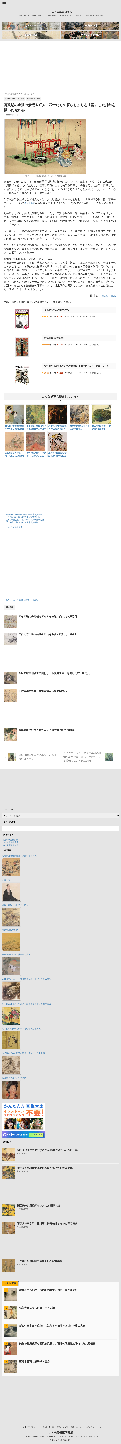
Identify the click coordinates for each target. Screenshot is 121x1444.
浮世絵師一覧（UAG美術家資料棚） (22, 532)
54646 (54, 382)
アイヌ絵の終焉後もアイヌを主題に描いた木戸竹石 (51, 626)
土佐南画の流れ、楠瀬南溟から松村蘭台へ (46, 719)
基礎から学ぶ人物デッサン (58, 319)
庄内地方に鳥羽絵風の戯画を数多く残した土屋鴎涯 (51, 650)
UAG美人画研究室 (14, 537)
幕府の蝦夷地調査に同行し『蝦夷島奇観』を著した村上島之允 (57, 695)
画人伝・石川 (11, 609)
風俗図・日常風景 (31, 609)
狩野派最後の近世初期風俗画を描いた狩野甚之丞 (42, 1208)
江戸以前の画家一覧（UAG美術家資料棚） (25, 529)
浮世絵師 (20, 609)
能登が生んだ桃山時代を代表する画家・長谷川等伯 (45, 1331)
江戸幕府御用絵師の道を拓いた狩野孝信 (37, 1301)
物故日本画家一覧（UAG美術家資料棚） (24, 524)
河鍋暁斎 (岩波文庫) (54, 347)
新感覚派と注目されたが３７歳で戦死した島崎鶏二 (51, 764)
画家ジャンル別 (62, 1427)
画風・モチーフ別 (77, 1427)
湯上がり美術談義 (10, 881)
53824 (54, 326)
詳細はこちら (98, 326)
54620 (54, 354)
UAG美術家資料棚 (10, 886)
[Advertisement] (60, 78)
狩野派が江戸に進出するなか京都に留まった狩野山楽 (44, 1191)
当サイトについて (33, 1427)
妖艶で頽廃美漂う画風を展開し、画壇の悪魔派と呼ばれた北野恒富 (53, 1384)
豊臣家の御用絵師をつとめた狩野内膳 (36, 1246)
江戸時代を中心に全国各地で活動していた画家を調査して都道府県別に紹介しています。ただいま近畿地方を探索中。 (60, 1437)
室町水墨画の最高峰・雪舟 (33, 1402)
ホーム (22, 1427)
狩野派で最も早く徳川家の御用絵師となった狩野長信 (44, 1264)
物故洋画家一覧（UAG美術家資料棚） (23, 527)
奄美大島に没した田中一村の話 (35, 1349)
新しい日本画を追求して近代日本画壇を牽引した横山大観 (49, 1366)
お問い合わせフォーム (93, 1427)
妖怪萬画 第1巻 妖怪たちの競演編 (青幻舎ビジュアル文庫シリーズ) (78, 375)
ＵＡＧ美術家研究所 (60, 12)
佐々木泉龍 (30, 212)
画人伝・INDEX (108, 305)
